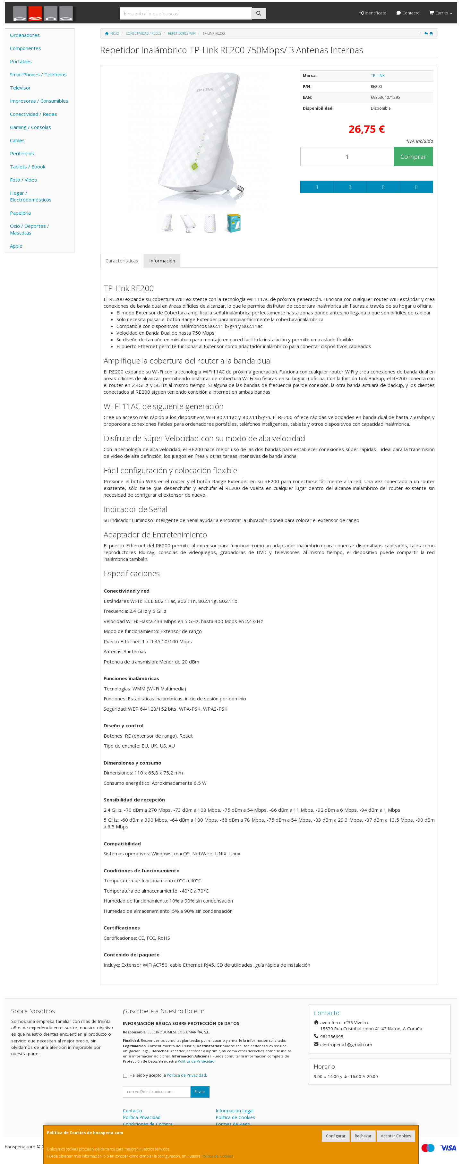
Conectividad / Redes (33, 114)
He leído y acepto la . (168, 1075)
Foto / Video (23, 179)
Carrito (440, 13)
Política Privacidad (141, 1117)
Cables (17, 140)
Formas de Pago (233, 1124)
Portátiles (21, 61)
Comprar (413, 156)
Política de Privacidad (196, 1061)
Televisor (20, 87)
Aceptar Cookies (396, 1136)
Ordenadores (25, 35)
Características (122, 260)
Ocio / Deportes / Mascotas (29, 229)
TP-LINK (378, 75)
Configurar (336, 1136)
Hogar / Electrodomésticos (31, 196)
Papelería (20, 213)
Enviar (199, 1091)
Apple (16, 246)
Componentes (25, 48)
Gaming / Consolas (30, 127)
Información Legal (234, 1111)
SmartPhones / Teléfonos (38, 74)
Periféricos (22, 153)
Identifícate (372, 13)
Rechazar (363, 1136)
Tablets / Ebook (27, 166)
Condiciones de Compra (148, 1124)
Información (162, 260)
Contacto (407, 13)
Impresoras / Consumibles (39, 101)
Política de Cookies (217, 1156)
